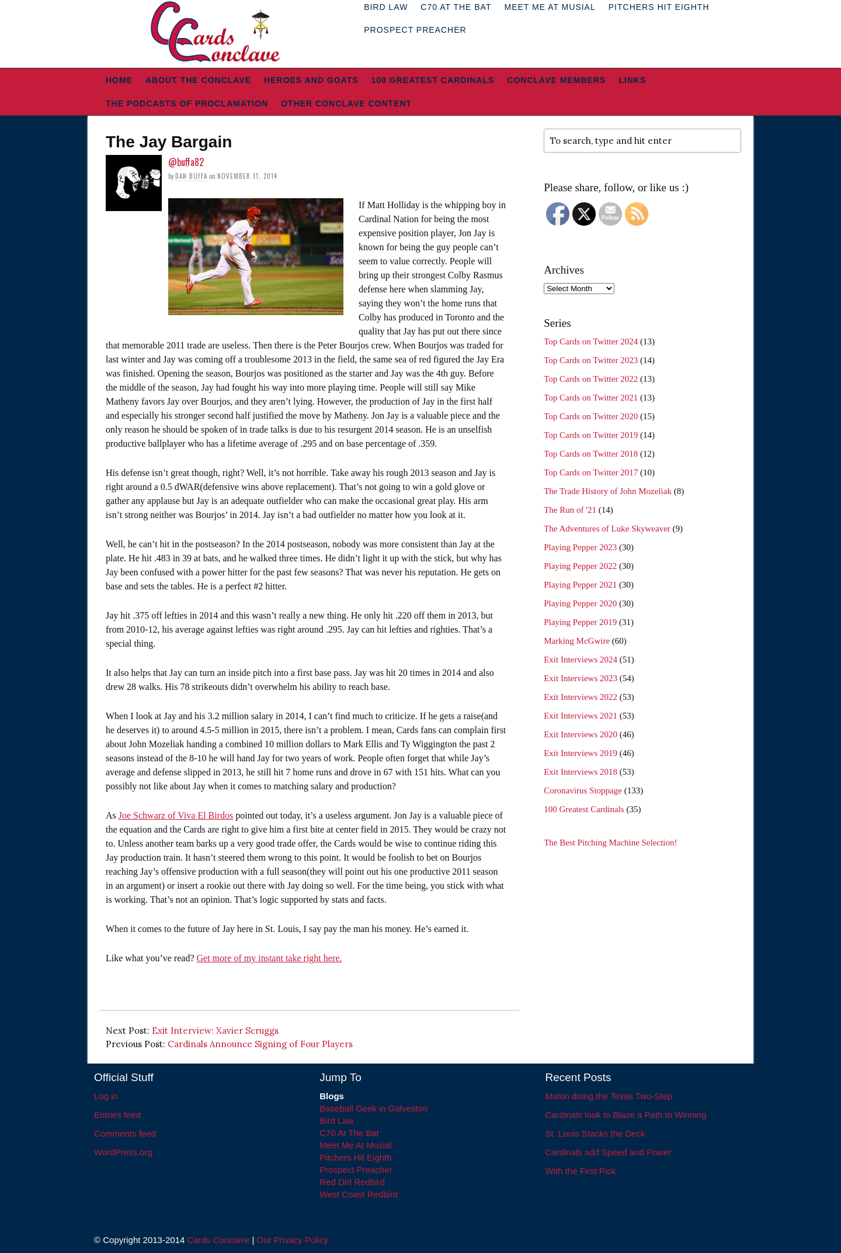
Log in (106, 1096)
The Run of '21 (570, 510)
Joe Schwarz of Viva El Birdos (176, 815)
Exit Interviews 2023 (580, 678)
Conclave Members (556, 80)
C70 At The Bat (348, 1133)
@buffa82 (186, 162)
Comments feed (125, 1133)
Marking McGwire (577, 641)
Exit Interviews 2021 (580, 715)
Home (119, 80)
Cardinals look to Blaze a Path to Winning (626, 1115)
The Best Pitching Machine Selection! (610, 842)
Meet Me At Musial (355, 1145)
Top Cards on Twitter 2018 (591, 453)
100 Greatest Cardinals (433, 80)
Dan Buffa (191, 176)
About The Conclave (198, 80)
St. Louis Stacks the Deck (595, 1133)
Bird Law (336, 1121)
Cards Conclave (218, 1240)
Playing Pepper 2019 (580, 622)
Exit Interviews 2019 (580, 753)
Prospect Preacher (415, 29)
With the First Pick (580, 1171)
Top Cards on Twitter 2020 (591, 416)
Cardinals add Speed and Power (608, 1152)
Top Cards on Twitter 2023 (591, 360)
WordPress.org (123, 1152)
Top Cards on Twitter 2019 (591, 435)
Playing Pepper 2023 (580, 547)
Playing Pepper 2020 (580, 603)
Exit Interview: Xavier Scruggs (215, 1030)
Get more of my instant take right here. (269, 958)
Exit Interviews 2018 (580, 771)
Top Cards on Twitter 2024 (591, 341)
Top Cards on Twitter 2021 (591, 397)
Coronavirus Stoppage (583, 790)
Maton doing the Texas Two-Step (609, 1096)
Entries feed (117, 1115)
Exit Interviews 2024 (580, 659)
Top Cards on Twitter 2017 (591, 472)
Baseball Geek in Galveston (373, 1108)
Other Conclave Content (346, 103)
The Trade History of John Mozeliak (608, 491)
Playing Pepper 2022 (580, 566)
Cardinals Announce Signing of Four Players (260, 1044)
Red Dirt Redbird (352, 1182)
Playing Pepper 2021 (580, 584)
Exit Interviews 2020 (580, 734)
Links (632, 80)
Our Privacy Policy (292, 1240)
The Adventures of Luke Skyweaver (607, 528)
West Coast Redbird (358, 1194)
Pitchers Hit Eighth (355, 1157)
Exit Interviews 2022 (580, 697)
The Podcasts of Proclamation (187, 103)
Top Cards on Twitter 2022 (591, 379)
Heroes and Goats (311, 80)
